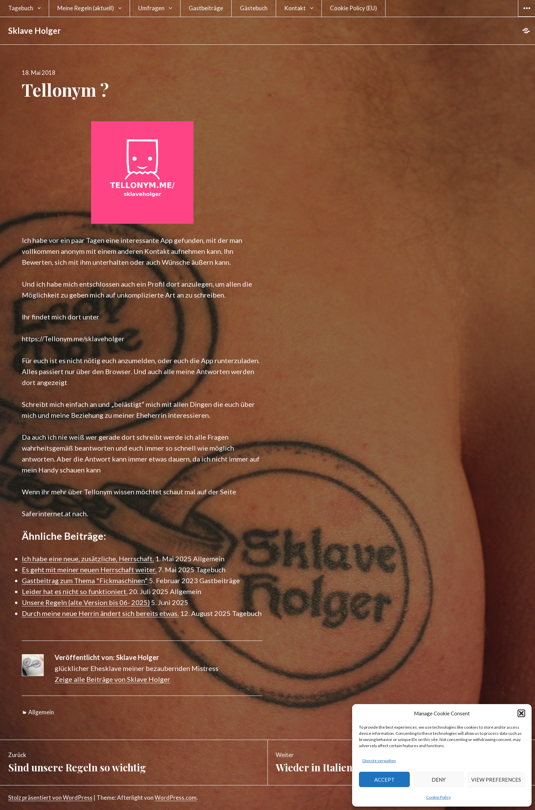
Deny (439, 780)
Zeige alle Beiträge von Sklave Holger (112, 679)
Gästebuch (254, 8)
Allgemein (41, 712)
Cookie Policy (438, 797)
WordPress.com (176, 797)
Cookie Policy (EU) (353, 8)
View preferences (496, 780)
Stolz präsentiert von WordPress (50, 797)
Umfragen (151, 8)
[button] (521, 713)
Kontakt (295, 8)
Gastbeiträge (206, 8)
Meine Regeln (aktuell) (85, 8)
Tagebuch (20, 8)
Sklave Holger (34, 31)
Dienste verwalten (379, 760)
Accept (384, 780)
